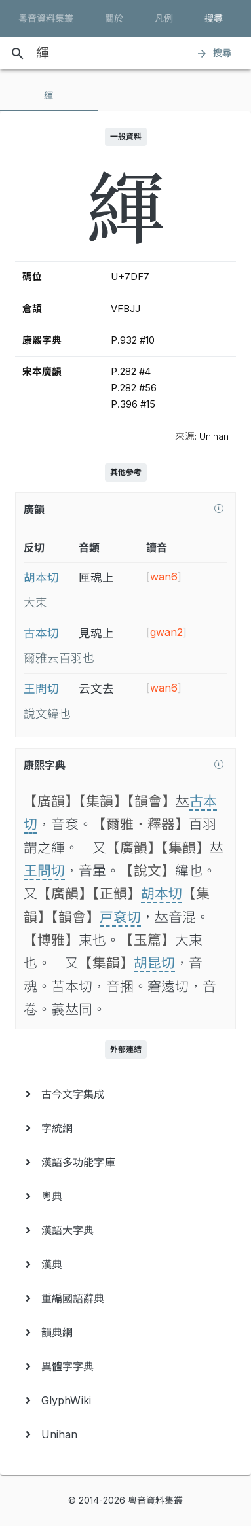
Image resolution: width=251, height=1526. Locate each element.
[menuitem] (125, 1094)
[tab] (49, 95)
